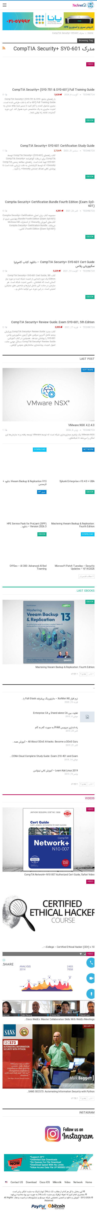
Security (88, 1026)
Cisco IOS (45, 1182)
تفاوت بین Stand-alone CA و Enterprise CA (55, 713)
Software (87, 369)
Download (39, 449)
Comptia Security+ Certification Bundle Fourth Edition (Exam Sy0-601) (49, 204)
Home (89, 1182)
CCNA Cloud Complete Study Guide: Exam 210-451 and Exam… (44, 756)
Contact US (17, 1182)
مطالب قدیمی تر (86, 576)
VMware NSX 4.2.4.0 (81, 425)
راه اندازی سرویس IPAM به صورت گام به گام (56, 727)
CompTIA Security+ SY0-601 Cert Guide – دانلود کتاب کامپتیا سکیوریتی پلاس (54, 264)
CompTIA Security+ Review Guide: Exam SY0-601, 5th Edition (52, 322)
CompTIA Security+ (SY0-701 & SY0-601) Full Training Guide (53, 89)
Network (88, 449)
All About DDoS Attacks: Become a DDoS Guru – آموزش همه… (45, 742)
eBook (90, 120)
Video (90, 64)
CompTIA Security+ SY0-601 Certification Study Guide (57, 146)
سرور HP (41, 492)
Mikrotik (57, 1182)
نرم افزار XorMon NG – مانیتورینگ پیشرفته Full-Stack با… (50, 699)
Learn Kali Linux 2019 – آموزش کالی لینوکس (55, 771)
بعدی (83, 674)
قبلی (91, 674)
